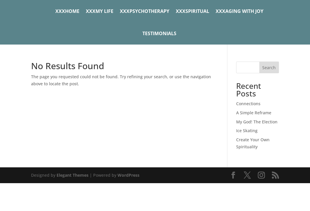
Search (269, 67)
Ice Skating (247, 130)
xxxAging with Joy (239, 11)
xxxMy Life (99, 11)
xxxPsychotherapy (144, 11)
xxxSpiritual (192, 11)
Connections (248, 103)
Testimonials (159, 33)
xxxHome (67, 11)
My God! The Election (256, 122)
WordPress (128, 175)
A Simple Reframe (253, 112)
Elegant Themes (72, 175)
